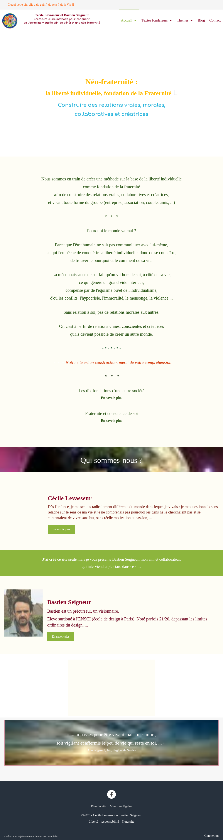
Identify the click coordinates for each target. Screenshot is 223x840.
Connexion (211, 835)
